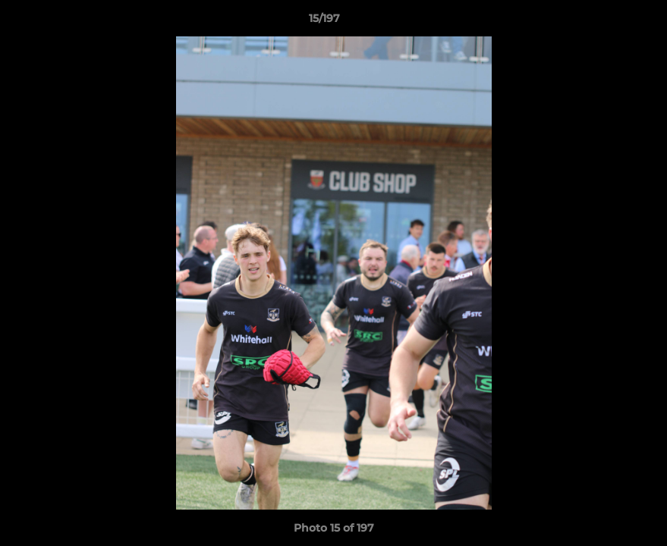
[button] (603, 22)
